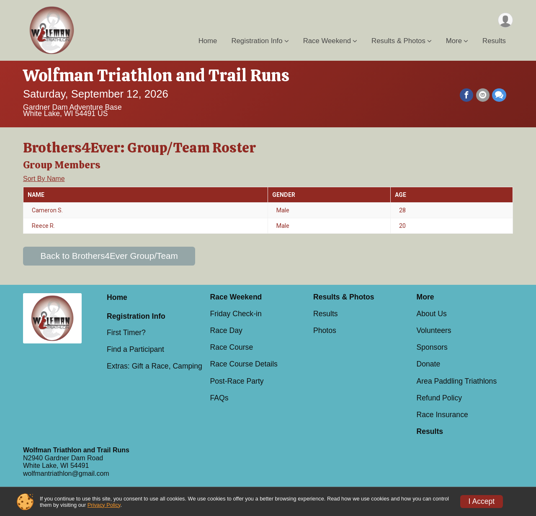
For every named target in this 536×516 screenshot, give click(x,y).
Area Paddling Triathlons (457, 381)
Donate (429, 364)
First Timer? (126, 332)
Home (207, 41)
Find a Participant (135, 349)
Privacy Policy (104, 505)
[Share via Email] (483, 95)
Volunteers (434, 330)
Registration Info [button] (256, 41)
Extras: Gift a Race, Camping (154, 366)
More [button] (454, 41)
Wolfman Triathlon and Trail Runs (156, 75)
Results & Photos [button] (398, 41)
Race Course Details (244, 364)
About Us (432, 314)
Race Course (231, 347)
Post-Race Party (237, 381)
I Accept (482, 501)
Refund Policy (439, 398)
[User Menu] (505, 20)
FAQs (219, 398)
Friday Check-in (236, 314)
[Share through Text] (499, 95)
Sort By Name (44, 178)
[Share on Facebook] (467, 95)
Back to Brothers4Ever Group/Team (109, 256)
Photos (324, 330)
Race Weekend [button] (327, 41)
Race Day (226, 330)
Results (494, 41)
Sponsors (432, 347)
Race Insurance (442, 414)
